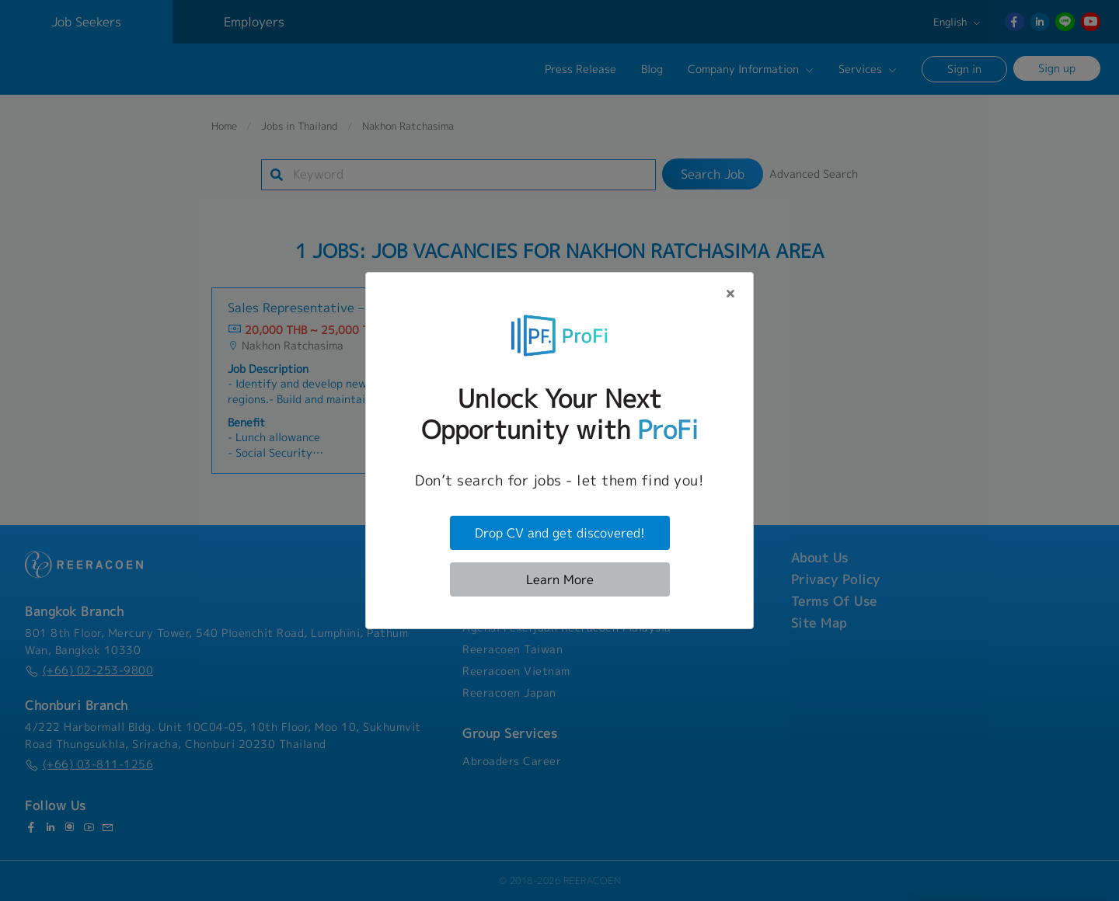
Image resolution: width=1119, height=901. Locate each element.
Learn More (560, 579)
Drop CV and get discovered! (560, 533)
